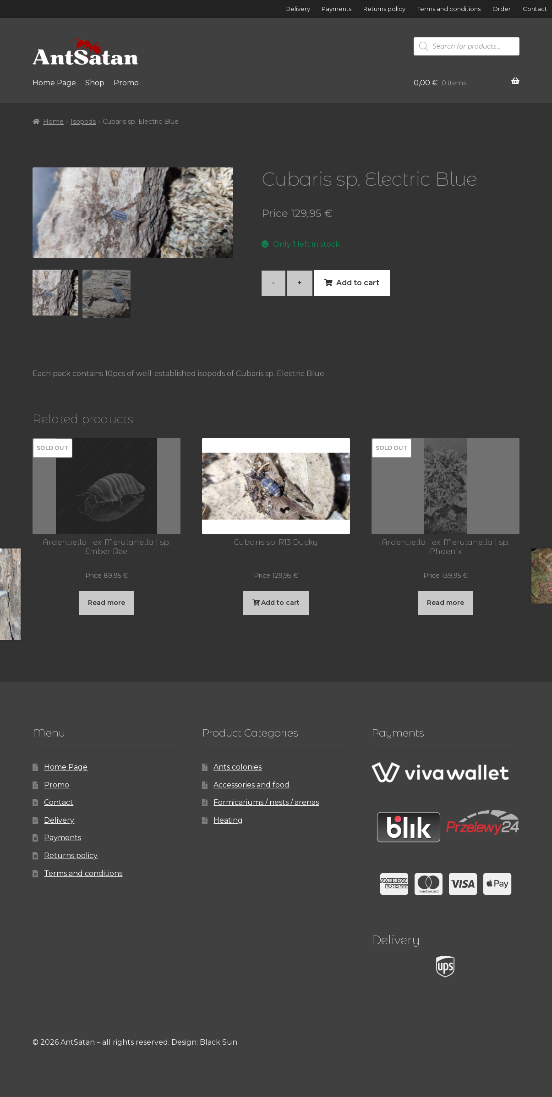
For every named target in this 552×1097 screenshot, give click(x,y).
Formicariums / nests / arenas (266, 802)
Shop (94, 82)
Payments (336, 8)
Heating (228, 820)
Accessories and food (251, 785)
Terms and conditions (449, 8)
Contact (535, 8)
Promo (126, 82)
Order (501, 8)
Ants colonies (237, 767)
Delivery (297, 8)
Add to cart (357, 282)
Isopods (83, 121)
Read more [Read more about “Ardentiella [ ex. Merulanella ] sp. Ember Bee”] (106, 602)
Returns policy (384, 8)
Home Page (54, 82)
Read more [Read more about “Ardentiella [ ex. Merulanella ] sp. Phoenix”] (445, 602)
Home (53, 121)
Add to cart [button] (280, 602)
